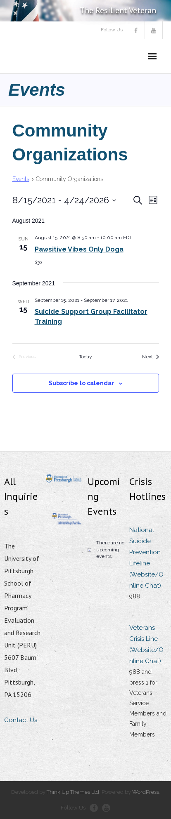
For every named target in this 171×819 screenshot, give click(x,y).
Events (20, 179)
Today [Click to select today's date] (85, 357)
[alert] (106, 549)
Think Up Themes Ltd (73, 792)
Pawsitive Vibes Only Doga (79, 249)
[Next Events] (150, 356)
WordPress (145, 792)
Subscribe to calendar (81, 383)
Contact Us (20, 720)
